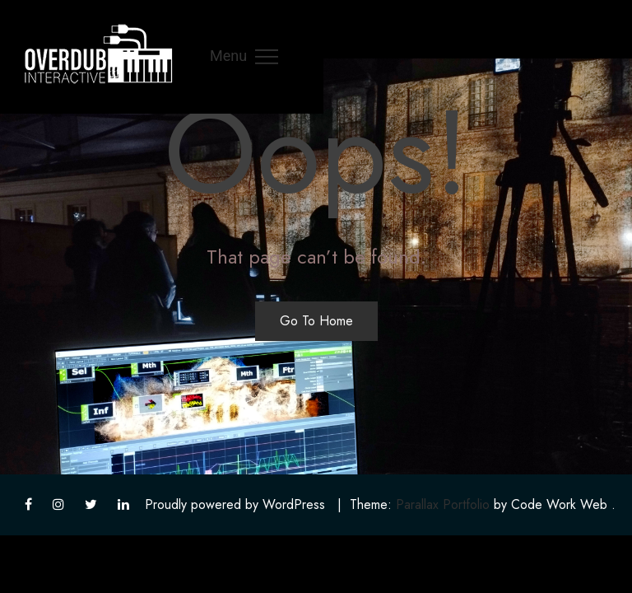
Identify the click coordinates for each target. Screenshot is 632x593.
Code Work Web (559, 504)
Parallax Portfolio (443, 504)
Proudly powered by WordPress (235, 504)
